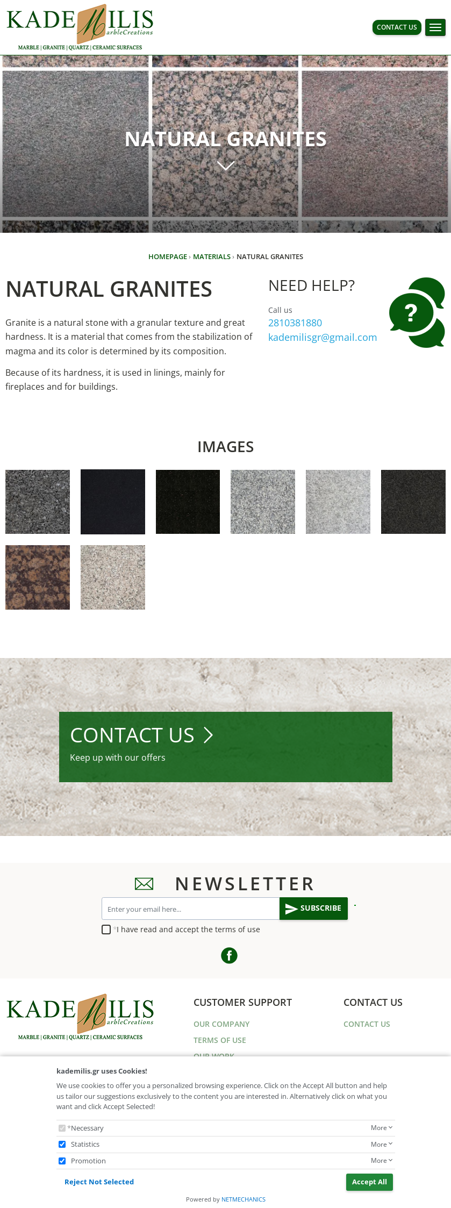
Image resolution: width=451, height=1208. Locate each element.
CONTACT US (397, 27)
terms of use (237, 929)
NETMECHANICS (243, 1199)
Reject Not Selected (99, 1181)
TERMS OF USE (220, 1040)
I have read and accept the (188, 929)
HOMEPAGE (167, 256)
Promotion (88, 1161)
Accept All (369, 1181)
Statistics (85, 1144)
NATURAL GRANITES (265, 150)
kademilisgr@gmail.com (322, 337)
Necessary (87, 1128)
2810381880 (295, 322)
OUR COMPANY (221, 1024)
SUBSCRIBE (313, 909)
